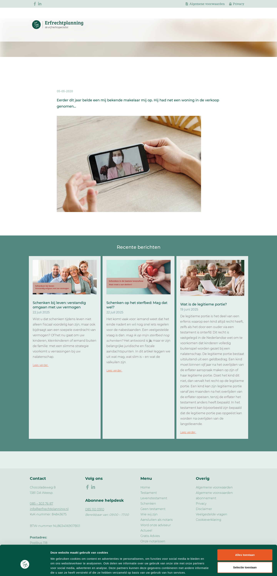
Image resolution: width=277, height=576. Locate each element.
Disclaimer (204, 509)
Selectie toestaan (245, 547)
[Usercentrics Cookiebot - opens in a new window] (25, 568)
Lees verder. (40, 365)
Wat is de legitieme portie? (203, 304)
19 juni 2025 (189, 309)
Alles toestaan (245, 535)
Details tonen (208, 568)
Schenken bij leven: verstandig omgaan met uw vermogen (59, 305)
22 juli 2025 (41, 312)
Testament (148, 493)
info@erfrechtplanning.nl (49, 509)
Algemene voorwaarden (207, 4)
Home (145, 487)
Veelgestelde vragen (211, 514)
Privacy (238, 4)
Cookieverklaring (208, 520)
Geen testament (152, 509)
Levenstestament (153, 498)
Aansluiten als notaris (156, 520)
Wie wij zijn (149, 514)
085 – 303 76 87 (41, 503)
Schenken (148, 503)
